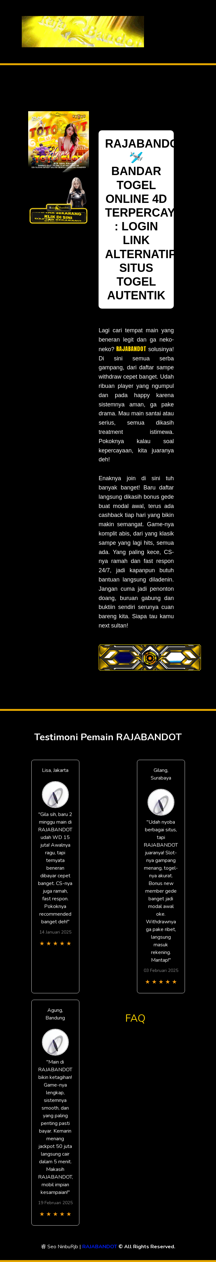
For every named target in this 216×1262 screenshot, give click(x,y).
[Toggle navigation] (189, 32)
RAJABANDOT (131, 348)
